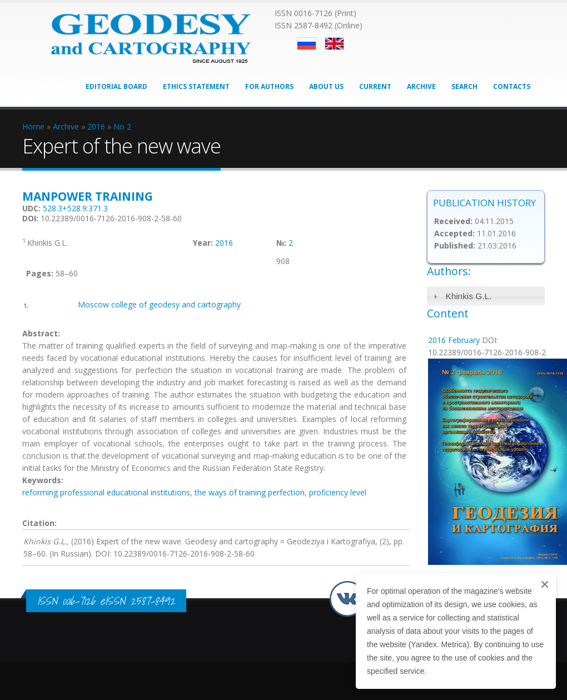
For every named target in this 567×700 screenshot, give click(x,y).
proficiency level (337, 492)
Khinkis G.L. (468, 296)
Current (375, 86)
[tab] (486, 296)
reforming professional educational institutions (106, 492)
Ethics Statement (196, 86)
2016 (224, 242)
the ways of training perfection (250, 492)
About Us (326, 86)
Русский (306, 43)
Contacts (511, 86)
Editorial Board (116, 86)
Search (464, 86)
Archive (421, 86)
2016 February (454, 340)
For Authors (269, 86)
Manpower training (87, 196)
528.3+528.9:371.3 (75, 208)
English (334, 43)
